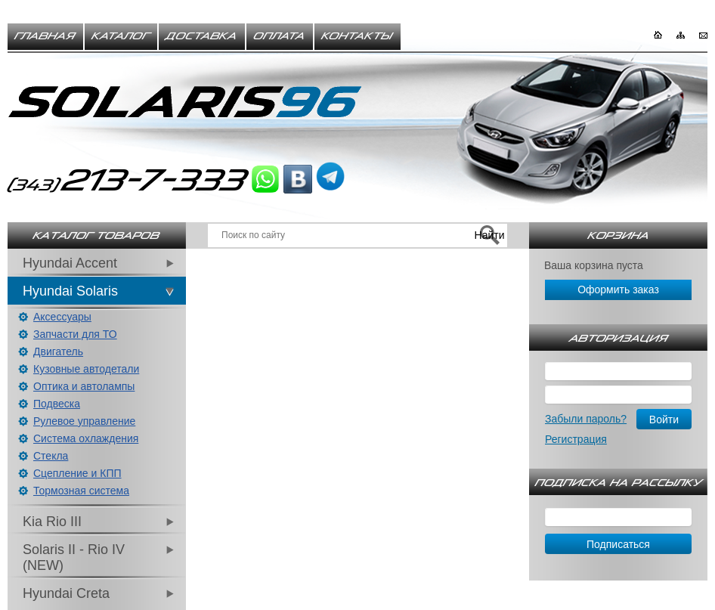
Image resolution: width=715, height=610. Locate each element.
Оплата (279, 36)
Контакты (357, 36)
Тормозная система (81, 491)
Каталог (121, 36)
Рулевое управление (84, 421)
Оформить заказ (618, 289)
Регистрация (576, 439)
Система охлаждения (85, 438)
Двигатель (58, 351)
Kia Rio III (52, 521)
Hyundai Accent (70, 263)
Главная (45, 36)
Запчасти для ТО (75, 334)
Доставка (201, 36)
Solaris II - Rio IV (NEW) (74, 557)
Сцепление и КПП (77, 473)
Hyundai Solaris (70, 291)
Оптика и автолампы (84, 386)
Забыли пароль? (586, 419)
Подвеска (56, 404)
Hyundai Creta (66, 593)
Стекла (50, 456)
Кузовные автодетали (86, 369)
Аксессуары (62, 317)
